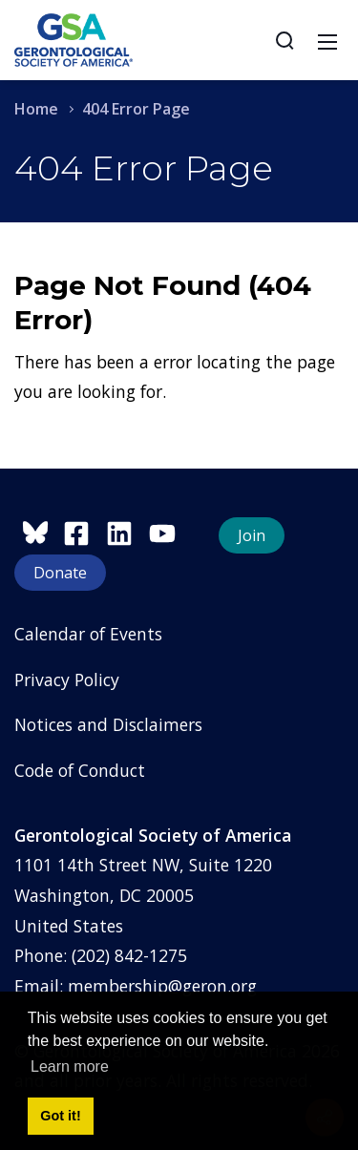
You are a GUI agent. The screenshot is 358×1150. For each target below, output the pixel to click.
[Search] (284, 40)
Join (251, 535)
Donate (60, 572)
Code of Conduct (79, 770)
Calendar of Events (88, 633)
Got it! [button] (60, 1115)
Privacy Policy (66, 679)
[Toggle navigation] (327, 40)
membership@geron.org (162, 985)
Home (36, 108)
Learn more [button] (70, 1066)
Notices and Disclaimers (108, 724)
